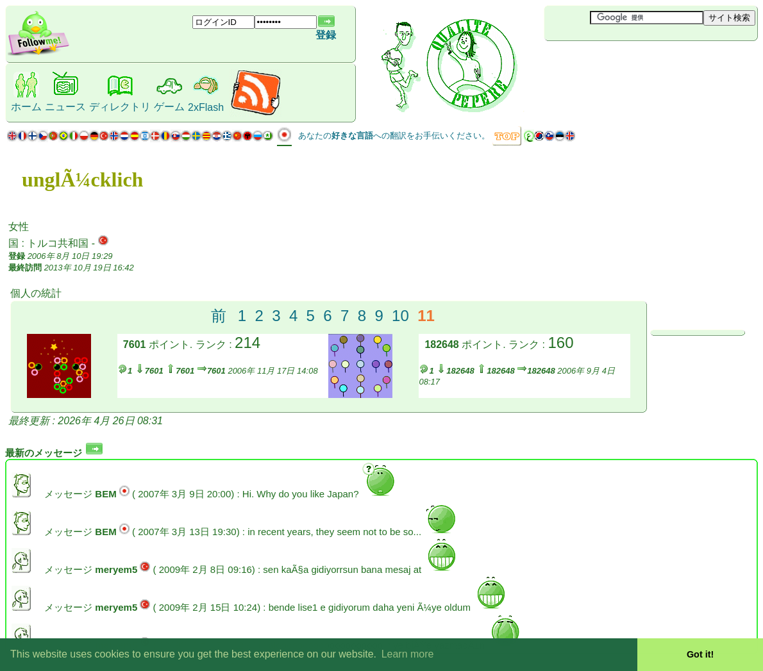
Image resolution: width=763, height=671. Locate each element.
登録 (325, 34)
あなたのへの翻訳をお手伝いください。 (394, 135)
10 (400, 315)
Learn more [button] (408, 654)
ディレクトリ (120, 106)
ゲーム (169, 106)
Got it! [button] (700, 654)
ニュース (65, 106)
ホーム (26, 106)
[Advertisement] (621, 62)
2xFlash (206, 107)
